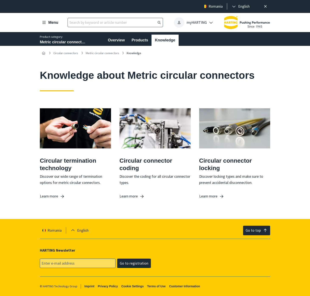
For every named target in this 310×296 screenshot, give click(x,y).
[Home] (43, 53)
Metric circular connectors (102, 53)
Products (140, 40)
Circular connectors (65, 53)
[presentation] (240, 6)
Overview (116, 40)
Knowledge (165, 40)
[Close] (265, 6)
